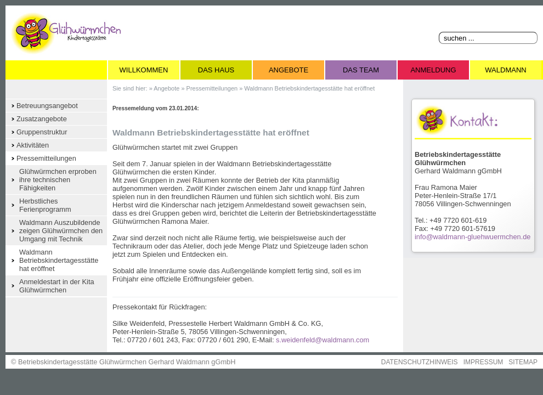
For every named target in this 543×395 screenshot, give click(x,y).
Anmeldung (433, 70)
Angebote (288, 70)
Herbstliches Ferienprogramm (45, 205)
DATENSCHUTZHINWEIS (419, 362)
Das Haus (216, 70)
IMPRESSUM (483, 362)
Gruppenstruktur (41, 132)
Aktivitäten (32, 145)
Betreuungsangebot (47, 105)
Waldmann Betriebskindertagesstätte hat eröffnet (58, 260)
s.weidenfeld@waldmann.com (322, 340)
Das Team (361, 70)
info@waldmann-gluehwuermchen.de (472, 237)
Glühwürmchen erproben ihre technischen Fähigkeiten (58, 179)
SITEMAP (523, 362)
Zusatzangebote (41, 119)
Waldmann (505, 70)
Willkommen (144, 70)
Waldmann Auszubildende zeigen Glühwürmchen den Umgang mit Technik (61, 230)
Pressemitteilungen (46, 158)
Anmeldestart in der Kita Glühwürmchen (56, 286)
